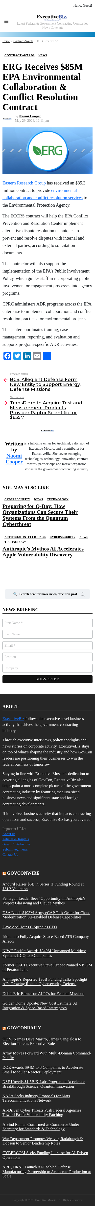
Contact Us (10, 854)
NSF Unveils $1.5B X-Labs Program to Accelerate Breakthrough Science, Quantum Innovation (43, 1084)
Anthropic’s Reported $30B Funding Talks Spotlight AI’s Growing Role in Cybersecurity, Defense (44, 981)
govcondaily (24, 1027)
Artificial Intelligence (25, 537)
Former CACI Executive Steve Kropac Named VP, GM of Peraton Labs (47, 967)
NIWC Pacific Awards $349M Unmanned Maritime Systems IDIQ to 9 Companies (44, 953)
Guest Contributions (16, 844)
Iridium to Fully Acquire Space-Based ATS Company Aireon (45, 938)
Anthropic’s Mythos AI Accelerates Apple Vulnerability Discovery (43, 552)
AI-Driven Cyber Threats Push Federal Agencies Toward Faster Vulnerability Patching (41, 1112)
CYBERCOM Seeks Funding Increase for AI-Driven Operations (45, 1155)
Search (83, 595)
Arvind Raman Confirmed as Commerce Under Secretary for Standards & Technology (40, 1126)
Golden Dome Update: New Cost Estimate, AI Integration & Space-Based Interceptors (39, 1005)
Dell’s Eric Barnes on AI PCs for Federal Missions (43, 994)
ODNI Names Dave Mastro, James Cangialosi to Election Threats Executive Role (41, 1041)
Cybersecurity (17, 499)
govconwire (23, 873)
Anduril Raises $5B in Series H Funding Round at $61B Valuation (43, 886)
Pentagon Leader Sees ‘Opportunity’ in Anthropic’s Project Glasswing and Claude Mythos (43, 900)
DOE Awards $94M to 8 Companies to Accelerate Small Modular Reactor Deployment (42, 1069)
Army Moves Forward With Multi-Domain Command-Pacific (46, 1055)
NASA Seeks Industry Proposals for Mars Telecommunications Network (36, 1098)
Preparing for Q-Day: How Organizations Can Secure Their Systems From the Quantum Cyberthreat (40, 515)
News (38, 499)
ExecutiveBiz (13, 718)
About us (8, 834)
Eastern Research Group (24, 183)
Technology (57, 499)
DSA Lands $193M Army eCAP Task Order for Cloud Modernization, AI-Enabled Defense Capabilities (46, 915)
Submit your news (15, 849)
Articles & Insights (15, 839)
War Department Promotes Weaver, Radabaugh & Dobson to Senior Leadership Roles (42, 1141)
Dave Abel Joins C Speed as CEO (29, 927)
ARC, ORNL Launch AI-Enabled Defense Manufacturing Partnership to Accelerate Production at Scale (46, 1171)
